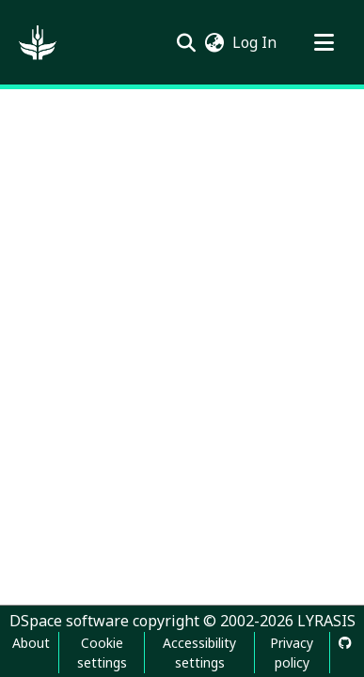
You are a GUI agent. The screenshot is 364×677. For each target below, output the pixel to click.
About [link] (31, 643)
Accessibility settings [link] (199, 652)
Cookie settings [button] (102, 652)
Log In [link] (255, 42)
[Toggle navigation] (323, 42)
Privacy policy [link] (291, 652)
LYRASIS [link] (326, 620)
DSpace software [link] (69, 620)
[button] (37, 42)
